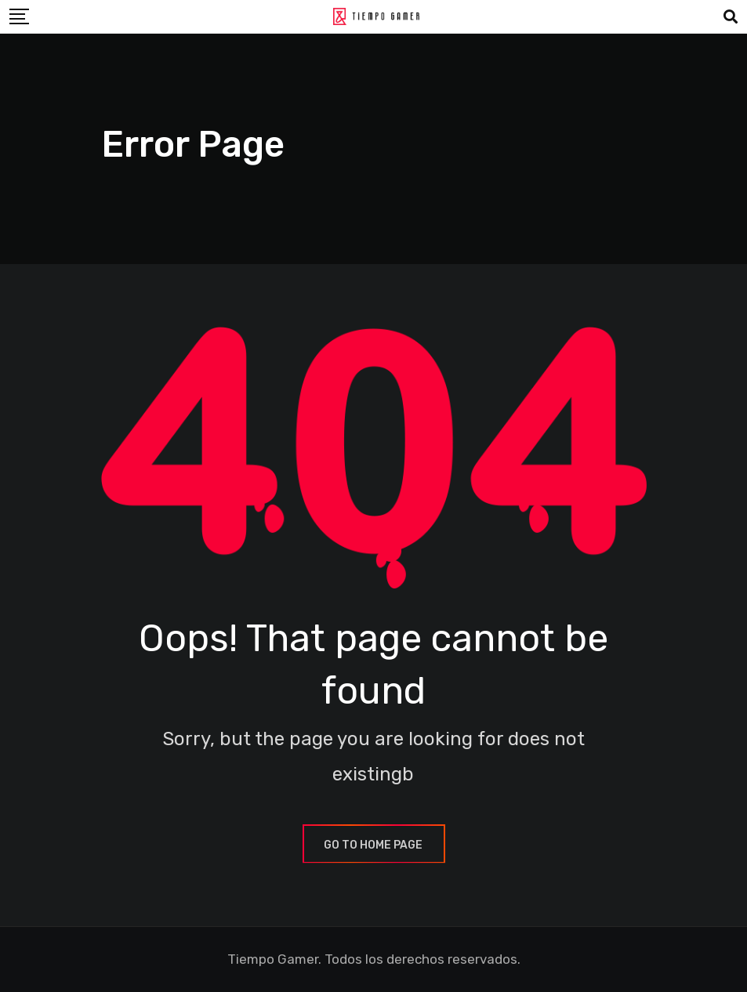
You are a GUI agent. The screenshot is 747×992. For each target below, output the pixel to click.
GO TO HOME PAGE (374, 845)
